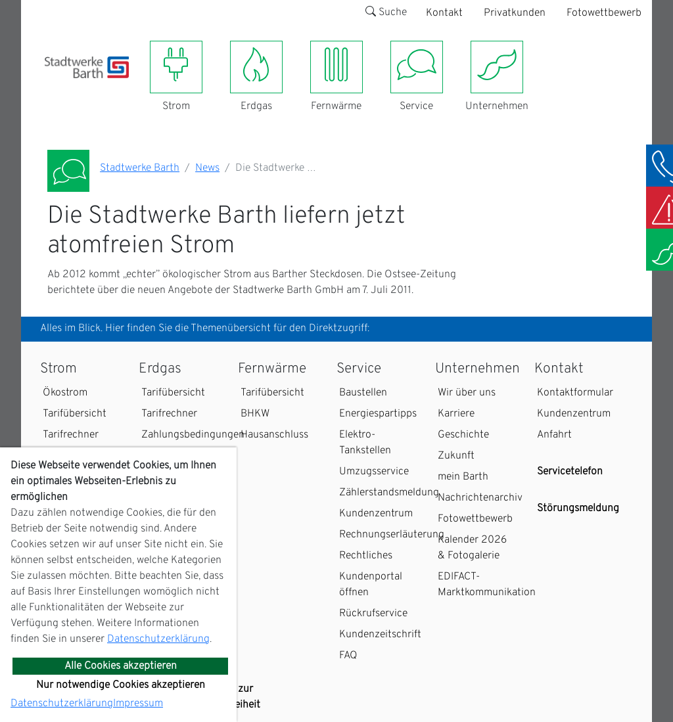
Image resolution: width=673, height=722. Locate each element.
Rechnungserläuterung (391, 534)
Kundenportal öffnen (370, 584)
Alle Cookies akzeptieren (120, 666)
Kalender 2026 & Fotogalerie (472, 547)
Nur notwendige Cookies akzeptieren (120, 685)
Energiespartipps (378, 413)
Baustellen (363, 392)
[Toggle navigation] (52, 86)
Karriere (456, 413)
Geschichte (463, 434)
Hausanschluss (274, 434)
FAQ (348, 655)
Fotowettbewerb (604, 13)
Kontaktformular (575, 392)
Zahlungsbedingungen (192, 434)
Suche (386, 12)
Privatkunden (514, 13)
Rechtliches (365, 555)
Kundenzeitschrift (380, 634)
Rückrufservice (373, 613)
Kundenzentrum (376, 513)
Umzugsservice (374, 471)
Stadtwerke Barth (139, 168)
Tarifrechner (71, 434)
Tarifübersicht (74, 413)
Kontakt (444, 13)
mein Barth (463, 477)
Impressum (138, 703)
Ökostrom (65, 392)
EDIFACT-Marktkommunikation (487, 584)
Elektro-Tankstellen (365, 442)
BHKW (255, 413)
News (207, 168)
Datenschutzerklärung (158, 639)
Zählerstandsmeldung (389, 492)
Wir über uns (467, 392)
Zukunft (456, 456)
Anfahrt (554, 434)
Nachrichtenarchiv (480, 498)
